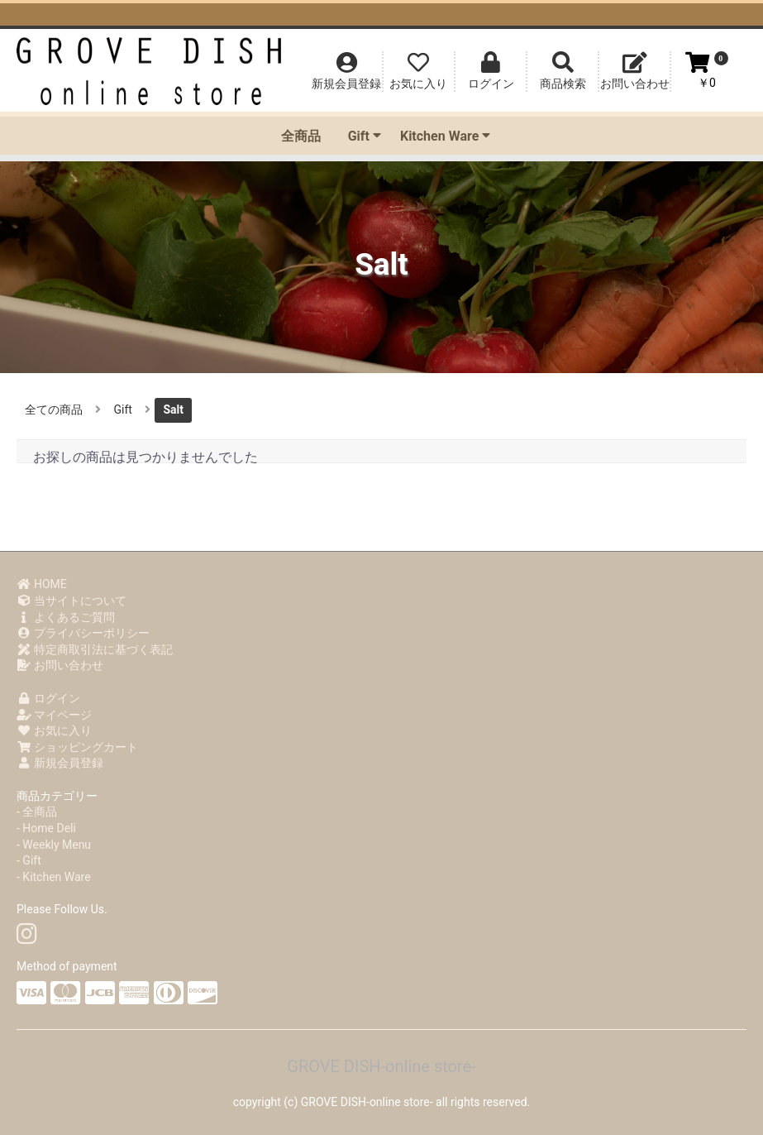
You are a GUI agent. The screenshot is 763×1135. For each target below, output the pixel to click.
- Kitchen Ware (54, 877)
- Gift (29, 860)
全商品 (301, 136)
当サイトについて (71, 600)
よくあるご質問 (66, 617)
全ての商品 (54, 409)
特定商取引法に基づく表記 (95, 649)
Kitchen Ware (445, 136)
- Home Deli (46, 828)
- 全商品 (37, 811)
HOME (42, 584)
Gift (364, 136)
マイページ (54, 714)
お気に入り (54, 730)
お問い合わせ (60, 665)
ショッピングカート (77, 747)
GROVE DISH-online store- (381, 1066)
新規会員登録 (60, 762)
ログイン (48, 698)
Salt (173, 409)
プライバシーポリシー (83, 632)
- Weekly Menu (54, 844)
